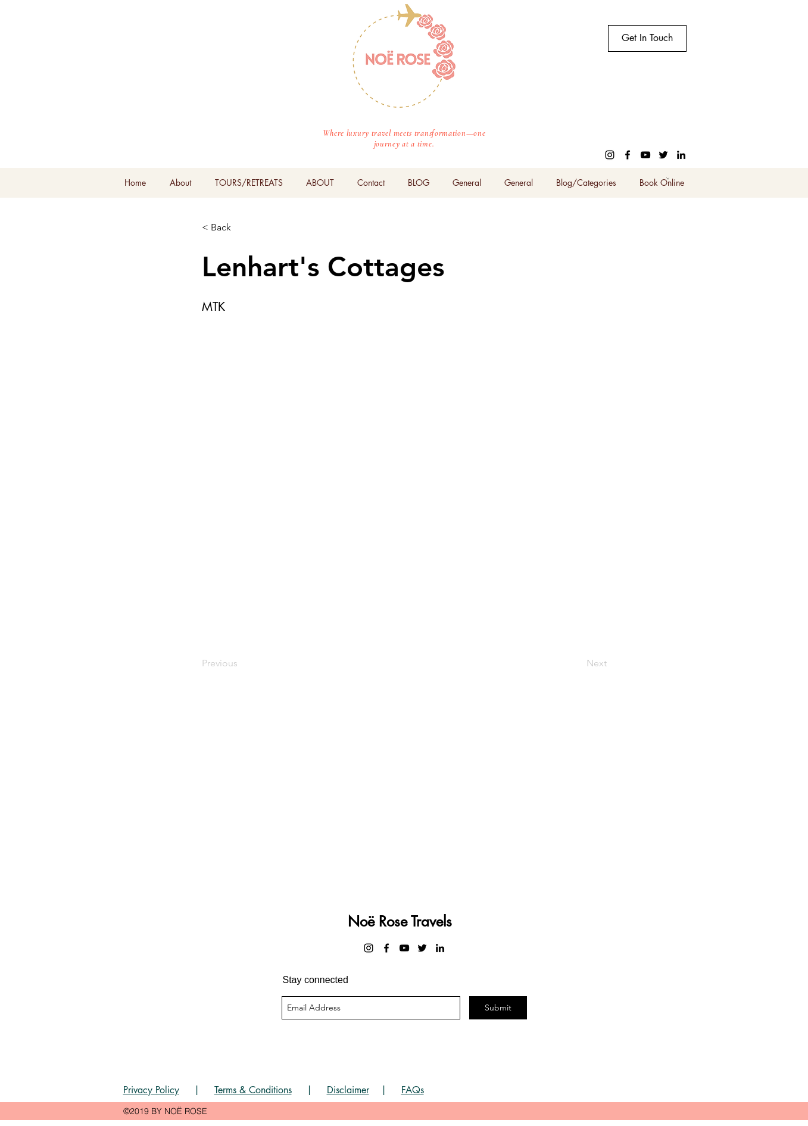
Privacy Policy (151, 1090)
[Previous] (241, 664)
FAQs (412, 1090)
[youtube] (645, 155)
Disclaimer (348, 1090)
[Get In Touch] (647, 38)
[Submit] (498, 1007)
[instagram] (610, 155)
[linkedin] (681, 155)
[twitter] (663, 155)
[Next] (577, 664)
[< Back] (241, 227)
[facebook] (628, 155)
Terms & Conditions (253, 1090)
